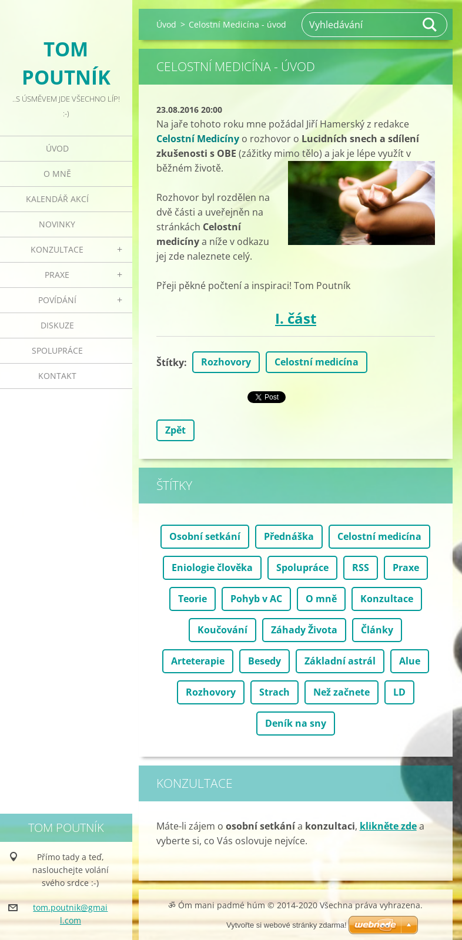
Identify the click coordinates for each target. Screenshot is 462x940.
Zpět (175, 430)
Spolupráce (57, 350)
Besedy (264, 660)
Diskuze (57, 325)
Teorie (192, 598)
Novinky (57, 224)
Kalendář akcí (57, 198)
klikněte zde (388, 826)
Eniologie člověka (212, 567)
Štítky (170, 362)
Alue (409, 660)
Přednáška (289, 536)
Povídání (57, 300)
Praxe (57, 274)
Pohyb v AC (256, 598)
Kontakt (57, 375)
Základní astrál (340, 660)
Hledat (430, 24)
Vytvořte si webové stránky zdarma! (286, 925)
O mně (57, 173)
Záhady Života (304, 629)
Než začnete (341, 692)
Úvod (57, 148)
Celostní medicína (316, 361)
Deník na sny (295, 723)
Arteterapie (198, 660)
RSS (360, 567)
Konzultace (57, 249)
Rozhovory (226, 361)
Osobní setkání (204, 536)
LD (399, 692)
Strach (274, 692)
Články (377, 629)
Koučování (222, 629)
